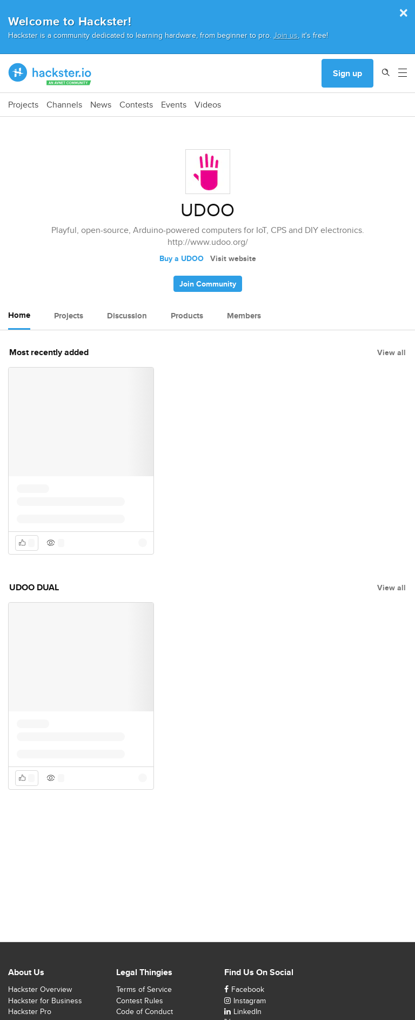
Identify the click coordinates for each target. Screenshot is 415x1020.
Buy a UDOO (181, 258)
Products (187, 316)
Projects (23, 105)
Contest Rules (139, 1000)
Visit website (233, 258)
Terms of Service (144, 989)
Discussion (127, 316)
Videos (208, 105)
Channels (64, 105)
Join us (285, 35)
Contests (136, 105)
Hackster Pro (29, 1011)
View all (391, 352)
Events (173, 105)
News (100, 105)
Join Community (207, 283)
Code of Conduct (144, 1011)
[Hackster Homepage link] (50, 73)
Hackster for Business (45, 1000)
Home (19, 315)
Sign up (347, 73)
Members (244, 316)
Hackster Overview (40, 989)
